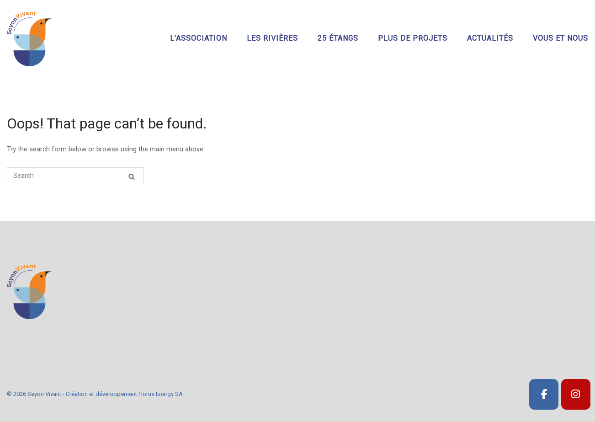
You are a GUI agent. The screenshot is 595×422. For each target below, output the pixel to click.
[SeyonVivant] (544, 394)
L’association (198, 38)
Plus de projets (412, 38)
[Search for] (75, 175)
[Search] (131, 176)
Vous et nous (560, 38)
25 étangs (338, 38)
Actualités (490, 38)
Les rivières (272, 38)
